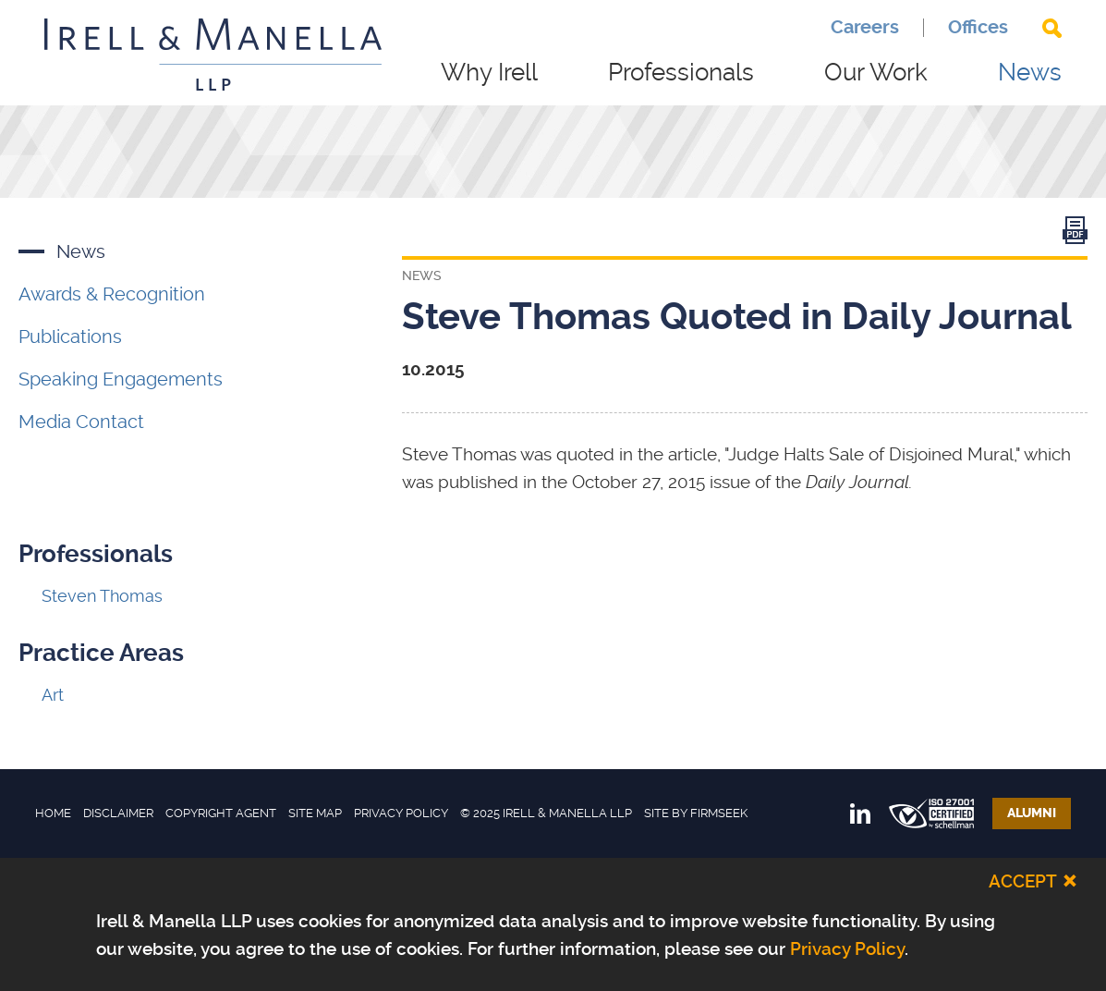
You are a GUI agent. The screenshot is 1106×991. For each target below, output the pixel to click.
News (1030, 72)
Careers (865, 27)
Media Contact (81, 421)
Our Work (876, 72)
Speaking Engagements (120, 379)
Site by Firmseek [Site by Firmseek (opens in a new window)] (695, 813)
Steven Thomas (102, 596)
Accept (1023, 881)
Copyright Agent (220, 813)
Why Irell (489, 72)
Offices (978, 27)
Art (53, 694)
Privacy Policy (401, 813)
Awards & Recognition (111, 294)
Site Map (315, 813)
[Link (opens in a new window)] (1075, 234)
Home (53, 813)
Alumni (1031, 813)
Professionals (681, 72)
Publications (70, 336)
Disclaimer (118, 813)
